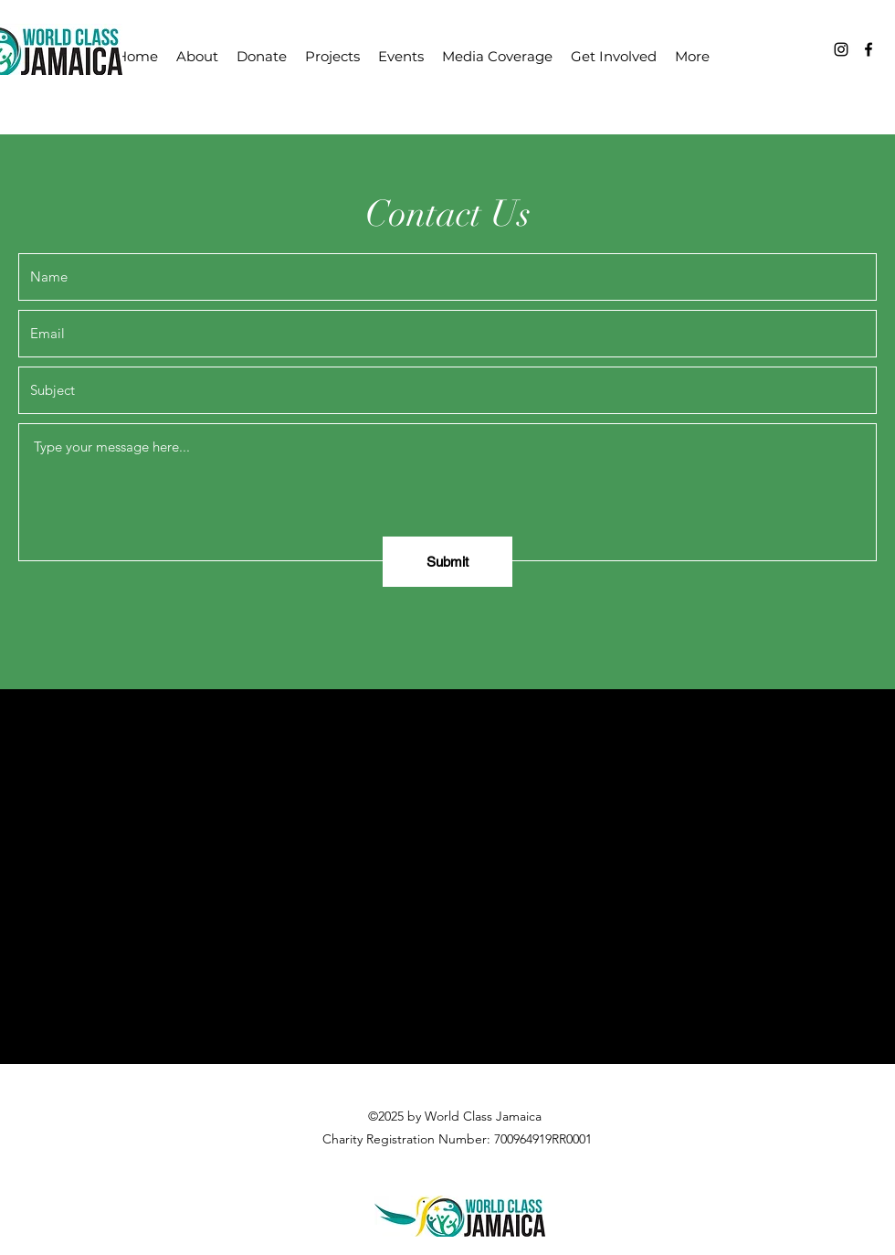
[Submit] (447, 562)
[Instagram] (841, 49)
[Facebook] (868, 49)
